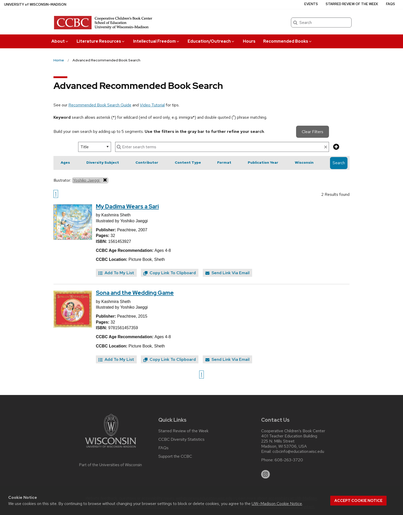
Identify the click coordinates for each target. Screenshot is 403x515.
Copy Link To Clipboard (169, 272)
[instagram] (265, 474)
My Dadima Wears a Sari (127, 206)
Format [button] (224, 162)
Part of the (110, 464)
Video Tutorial (152, 105)
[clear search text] (326, 147)
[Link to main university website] (110, 448)
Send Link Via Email (227, 272)
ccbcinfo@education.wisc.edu (298, 451)
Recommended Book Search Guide (99, 105)
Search (339, 162)
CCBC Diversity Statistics (181, 439)
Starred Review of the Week (352, 4)
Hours (249, 41)
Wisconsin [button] (304, 162)
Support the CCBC (175, 456)
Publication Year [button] (263, 162)
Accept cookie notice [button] (358, 500)
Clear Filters (312, 131)
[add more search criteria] (336, 147)
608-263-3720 (288, 460)
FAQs (390, 4)
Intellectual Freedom (156, 41)
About (60, 41)
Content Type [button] (188, 162)
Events (311, 4)
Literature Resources (101, 41)
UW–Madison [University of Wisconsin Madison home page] (35, 4)
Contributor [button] (146, 162)
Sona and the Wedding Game (135, 293)
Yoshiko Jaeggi (90, 180)
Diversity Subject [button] (102, 162)
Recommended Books (287, 41)
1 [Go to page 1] (56, 193)
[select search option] (94, 147)
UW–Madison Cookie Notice (277, 503)
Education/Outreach (211, 41)
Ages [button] (65, 162)
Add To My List (116, 272)
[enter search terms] (222, 147)
